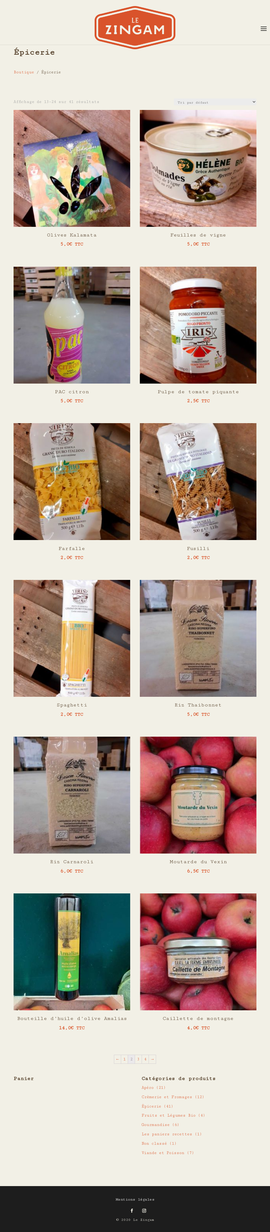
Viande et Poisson (163, 1152)
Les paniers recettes (167, 1134)
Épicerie (151, 1106)
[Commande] (215, 101)
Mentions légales (135, 1199)
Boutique (24, 72)
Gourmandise (156, 1124)
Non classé (154, 1143)
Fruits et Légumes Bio (169, 1115)
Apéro (148, 1087)
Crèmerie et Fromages (167, 1097)
